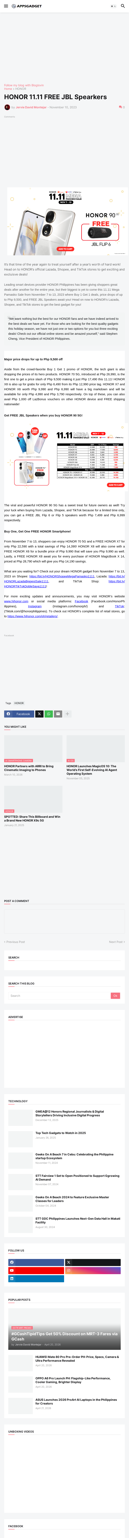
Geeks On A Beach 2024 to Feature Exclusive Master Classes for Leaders (72, 1199)
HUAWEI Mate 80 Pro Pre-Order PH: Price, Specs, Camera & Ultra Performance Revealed (77, 1358)
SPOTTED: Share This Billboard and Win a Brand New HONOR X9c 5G (32, 818)
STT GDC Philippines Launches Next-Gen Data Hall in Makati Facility (77, 1220)
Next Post (116, 942)
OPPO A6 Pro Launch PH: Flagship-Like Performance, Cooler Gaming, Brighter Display (73, 1380)
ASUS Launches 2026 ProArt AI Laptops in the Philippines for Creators (76, 1401)
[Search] (60, 996)
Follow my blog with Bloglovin (24, 85)
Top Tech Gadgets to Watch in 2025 (60, 1133)
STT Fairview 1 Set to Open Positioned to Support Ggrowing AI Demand (77, 1177)
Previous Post (15, 942)
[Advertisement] (64, 48)
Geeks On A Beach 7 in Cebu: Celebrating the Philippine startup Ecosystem (74, 1156)
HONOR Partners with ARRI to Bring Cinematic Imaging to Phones (29, 768)
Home (8, 88)
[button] (5, 6)
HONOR (20, 88)
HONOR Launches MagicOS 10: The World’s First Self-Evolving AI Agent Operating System (92, 769)
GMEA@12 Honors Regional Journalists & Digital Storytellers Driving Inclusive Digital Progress (69, 1113)
